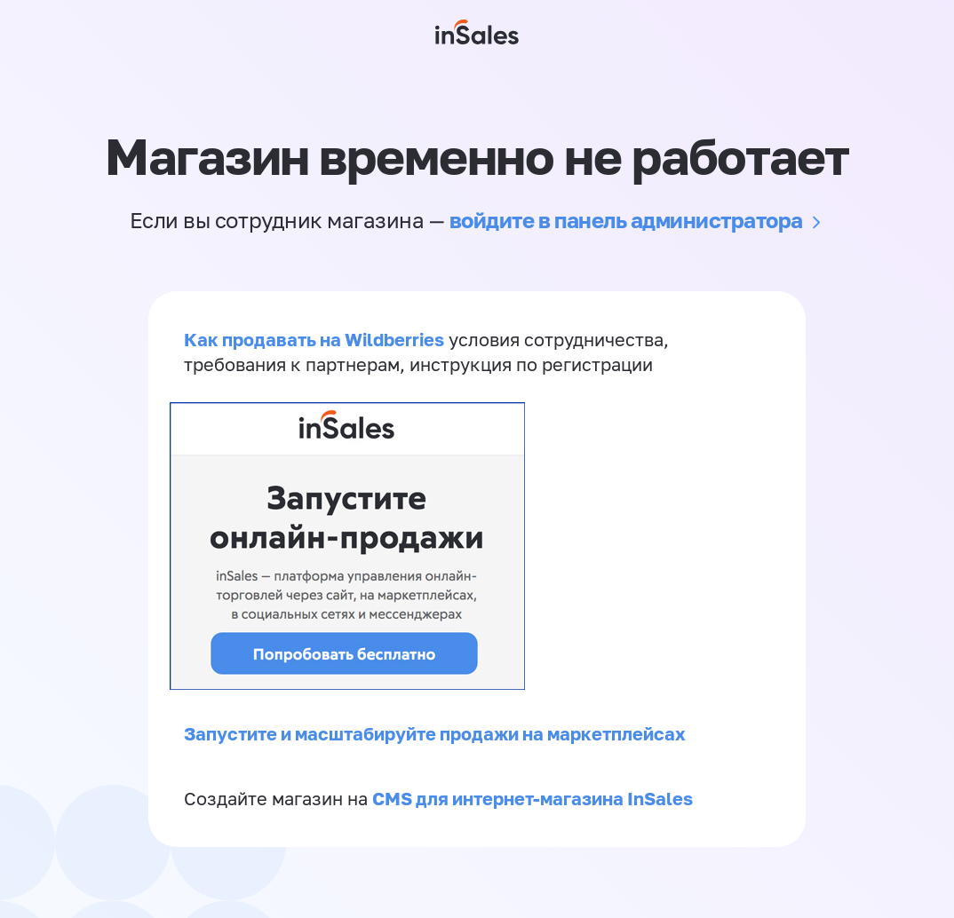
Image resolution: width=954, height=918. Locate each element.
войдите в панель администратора (626, 220)
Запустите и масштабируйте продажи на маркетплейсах (435, 733)
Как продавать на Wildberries (314, 339)
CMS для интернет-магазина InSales (532, 798)
